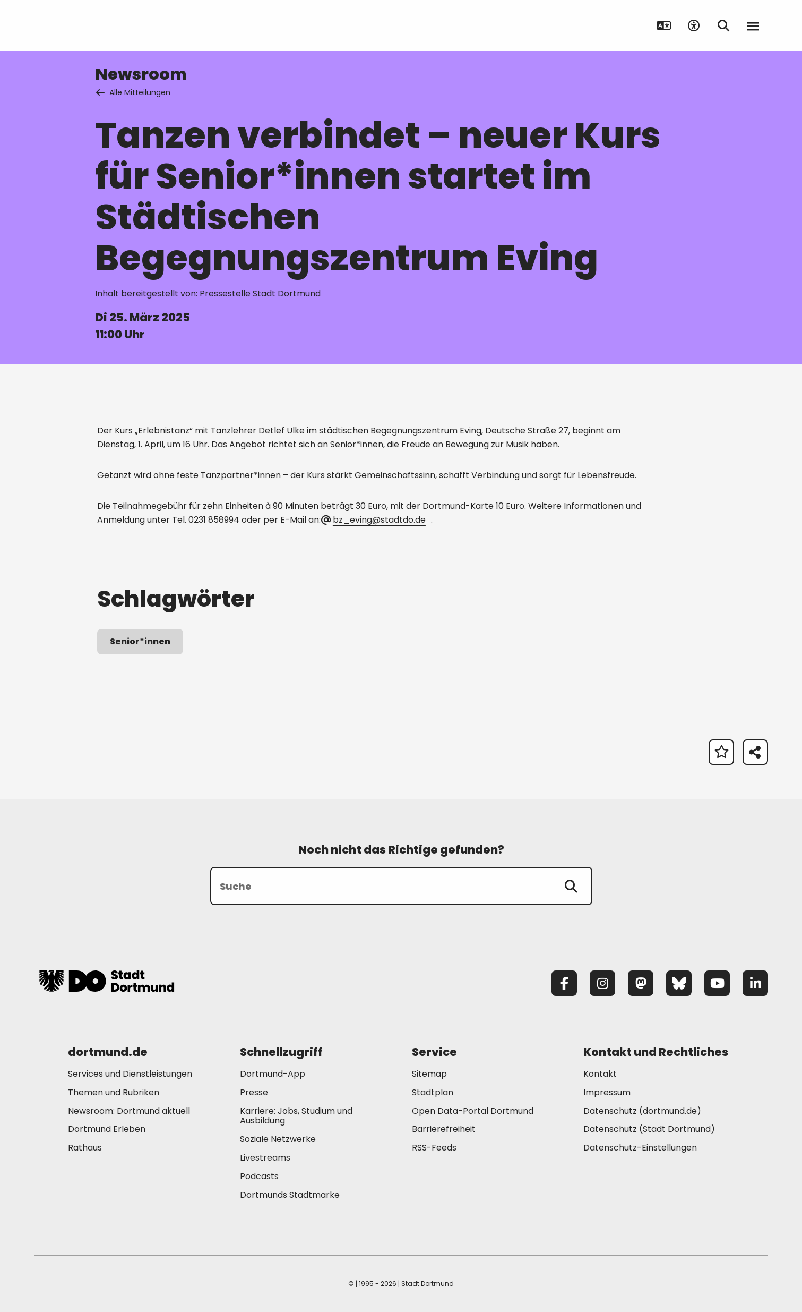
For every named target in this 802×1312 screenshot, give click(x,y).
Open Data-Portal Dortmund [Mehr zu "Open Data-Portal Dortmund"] (472, 1111)
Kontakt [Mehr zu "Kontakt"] (600, 1074)
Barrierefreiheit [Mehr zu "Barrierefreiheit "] (444, 1129)
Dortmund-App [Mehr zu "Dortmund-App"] (272, 1074)
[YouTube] (717, 983)
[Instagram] (602, 983)
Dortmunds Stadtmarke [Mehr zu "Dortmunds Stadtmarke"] (290, 1195)
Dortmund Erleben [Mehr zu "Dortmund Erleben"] (106, 1129)
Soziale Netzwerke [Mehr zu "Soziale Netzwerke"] (278, 1139)
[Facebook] (564, 983)
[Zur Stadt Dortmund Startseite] (106, 25)
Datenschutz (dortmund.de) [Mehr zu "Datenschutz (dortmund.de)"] (642, 1111)
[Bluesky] (679, 983)
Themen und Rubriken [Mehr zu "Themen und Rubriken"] (113, 1092)
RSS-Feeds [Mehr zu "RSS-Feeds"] (434, 1147)
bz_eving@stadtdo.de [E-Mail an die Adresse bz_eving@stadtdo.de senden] (374, 520)
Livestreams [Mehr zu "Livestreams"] (265, 1158)
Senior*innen (140, 641)
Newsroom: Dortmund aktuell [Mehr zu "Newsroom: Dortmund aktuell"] (129, 1111)
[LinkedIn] (755, 983)
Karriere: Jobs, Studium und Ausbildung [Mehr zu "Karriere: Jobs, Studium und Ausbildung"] (296, 1116)
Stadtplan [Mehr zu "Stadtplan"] (432, 1092)
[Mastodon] (640, 983)
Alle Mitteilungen (133, 92)
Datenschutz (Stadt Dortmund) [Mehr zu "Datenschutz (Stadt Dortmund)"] (649, 1129)
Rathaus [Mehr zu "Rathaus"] (85, 1147)
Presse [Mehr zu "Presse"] (254, 1092)
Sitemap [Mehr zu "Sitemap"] (429, 1074)
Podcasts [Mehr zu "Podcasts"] (259, 1176)
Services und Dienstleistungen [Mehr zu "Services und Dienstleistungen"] (130, 1074)
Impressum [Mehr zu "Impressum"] (607, 1092)
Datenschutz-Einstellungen (640, 1148)
